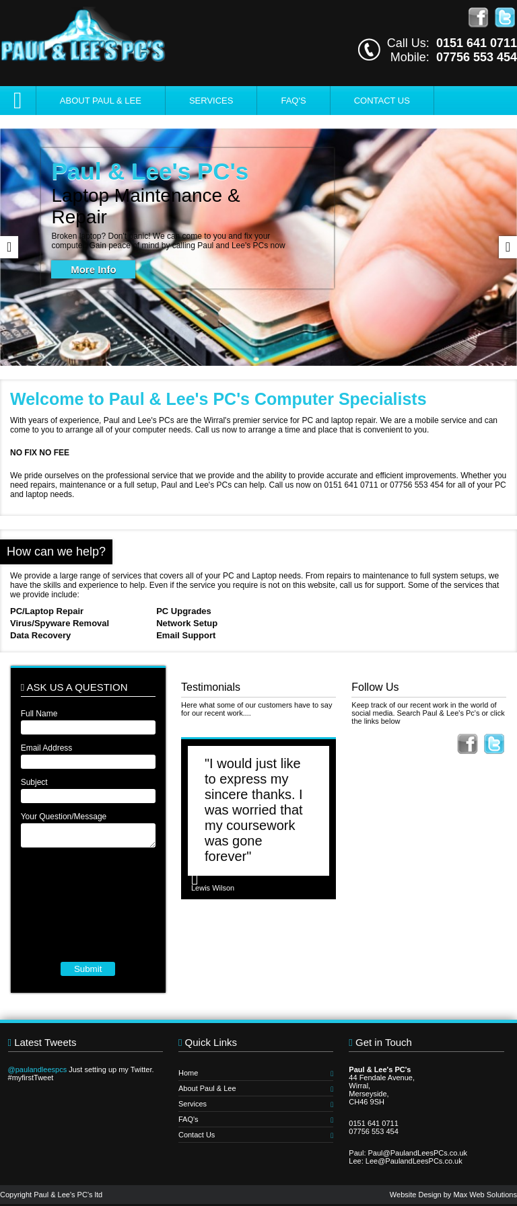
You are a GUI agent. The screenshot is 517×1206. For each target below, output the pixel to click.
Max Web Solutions (485, 1195)
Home (255, 1073)
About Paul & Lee (100, 101)
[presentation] (88, 904)
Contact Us (382, 101)
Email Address (47, 748)
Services (211, 101)
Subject (34, 782)
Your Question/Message (64, 816)
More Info (93, 269)
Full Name (39, 713)
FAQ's (293, 101)
